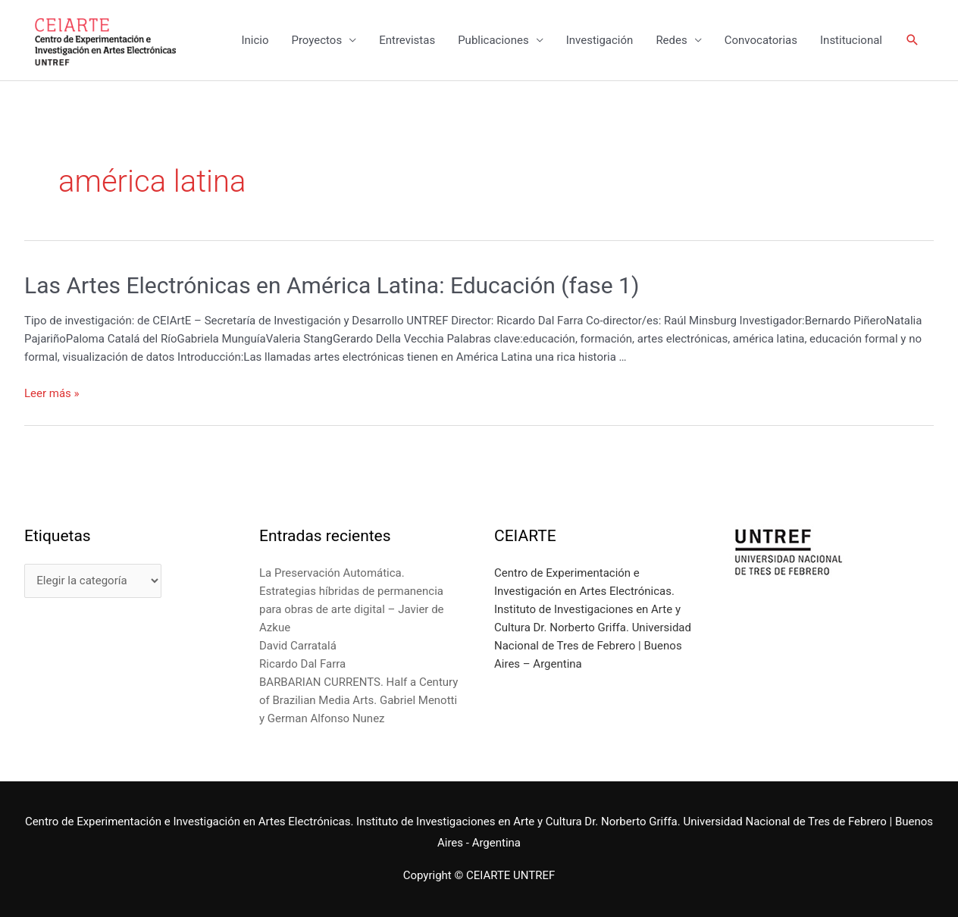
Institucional (851, 40)
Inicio (254, 40)
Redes (671, 40)
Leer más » (52, 393)
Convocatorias (761, 40)
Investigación (600, 40)
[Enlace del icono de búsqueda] (912, 40)
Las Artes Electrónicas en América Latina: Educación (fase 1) (331, 285)
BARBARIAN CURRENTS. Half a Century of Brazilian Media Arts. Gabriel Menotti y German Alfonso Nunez (358, 700)
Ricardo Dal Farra (302, 664)
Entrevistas (407, 40)
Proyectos (316, 40)
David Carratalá (298, 646)
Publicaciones (493, 40)
